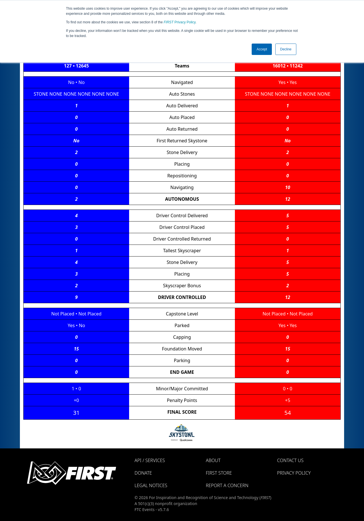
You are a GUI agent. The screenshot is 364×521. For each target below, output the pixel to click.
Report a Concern (227, 485)
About (213, 460)
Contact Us (290, 460)
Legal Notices (151, 485)
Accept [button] (262, 49)
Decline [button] (285, 49)
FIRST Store (219, 473)
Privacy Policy (180, 22)
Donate (143, 473)
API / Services (150, 460)
